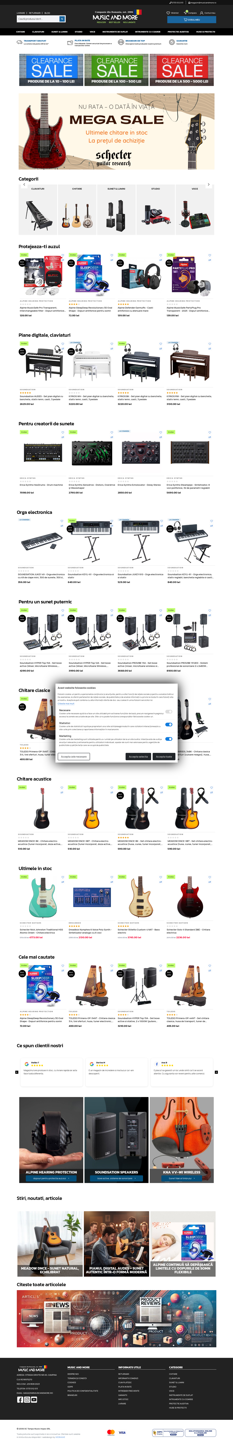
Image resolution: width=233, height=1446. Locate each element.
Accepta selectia (138, 756)
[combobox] (41, 18)
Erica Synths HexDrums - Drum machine (41, 484)
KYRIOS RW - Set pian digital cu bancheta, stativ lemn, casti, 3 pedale (189, 398)
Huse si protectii (205, 31)
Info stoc (123, 1399)
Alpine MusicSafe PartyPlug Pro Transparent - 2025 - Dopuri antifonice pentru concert (187, 309)
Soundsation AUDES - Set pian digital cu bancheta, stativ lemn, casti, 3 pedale (41, 398)
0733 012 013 (176, 2)
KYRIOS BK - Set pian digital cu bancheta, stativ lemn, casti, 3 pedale (140, 398)
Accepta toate (164, 756)
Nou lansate (129, 22)
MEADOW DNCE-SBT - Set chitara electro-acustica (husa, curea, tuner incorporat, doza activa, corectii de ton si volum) (190, 843)
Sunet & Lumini (59, 31)
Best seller (114, 22)
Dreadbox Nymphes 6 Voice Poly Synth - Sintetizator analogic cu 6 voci (90, 931)
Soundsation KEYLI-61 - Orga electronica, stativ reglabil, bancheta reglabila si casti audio (190, 576)
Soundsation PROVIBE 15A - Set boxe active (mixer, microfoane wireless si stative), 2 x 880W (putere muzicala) (137, 664)
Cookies (72, 1382)
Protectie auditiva (178, 31)
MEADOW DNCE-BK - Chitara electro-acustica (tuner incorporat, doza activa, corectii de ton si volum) (39, 843)
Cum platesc (125, 1382)
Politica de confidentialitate (83, 1390)
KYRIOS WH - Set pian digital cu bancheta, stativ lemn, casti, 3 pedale (91, 398)
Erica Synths (28, 478)
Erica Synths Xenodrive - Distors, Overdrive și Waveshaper (92, 486)
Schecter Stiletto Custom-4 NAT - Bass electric (139, 931)
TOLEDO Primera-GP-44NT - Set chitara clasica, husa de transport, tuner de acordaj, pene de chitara (188, 1020)
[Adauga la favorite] (63, 255)
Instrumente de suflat (115, 31)
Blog (47, 13)
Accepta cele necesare (74, 756)
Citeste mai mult (66, 703)
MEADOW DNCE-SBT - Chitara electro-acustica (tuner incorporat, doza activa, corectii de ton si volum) (89, 843)
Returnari (35, 13)
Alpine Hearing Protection (36, 301)
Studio (78, 31)
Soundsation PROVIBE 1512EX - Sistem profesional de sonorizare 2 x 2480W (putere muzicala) (187, 664)
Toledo (24, 744)
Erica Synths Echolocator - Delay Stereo (139, 484)
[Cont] (207, 13)
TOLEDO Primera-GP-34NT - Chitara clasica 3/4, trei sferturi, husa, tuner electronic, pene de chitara (43, 753)
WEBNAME (60, 1437)
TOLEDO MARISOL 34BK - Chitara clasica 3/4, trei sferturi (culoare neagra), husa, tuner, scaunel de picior (188, 753)
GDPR (70, 1386)
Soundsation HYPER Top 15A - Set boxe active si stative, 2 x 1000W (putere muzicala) (139, 1020)
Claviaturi (38, 31)
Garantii (122, 1395)
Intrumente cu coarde (147, 31)
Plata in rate (125, 1386)
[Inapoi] (24, 184)
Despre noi (73, 1374)
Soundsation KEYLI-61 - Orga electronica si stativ (91, 576)
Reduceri (101, 22)
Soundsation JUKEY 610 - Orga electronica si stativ (140, 576)
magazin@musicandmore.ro (202, 2)
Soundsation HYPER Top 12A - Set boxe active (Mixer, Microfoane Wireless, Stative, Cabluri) (90, 664)
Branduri (72, 1395)
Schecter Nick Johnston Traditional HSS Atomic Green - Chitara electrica (41, 931)
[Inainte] (209, 184)
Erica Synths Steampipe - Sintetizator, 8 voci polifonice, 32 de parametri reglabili (188, 486)
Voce (92, 31)
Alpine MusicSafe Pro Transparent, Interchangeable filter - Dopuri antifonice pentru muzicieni (42, 309)
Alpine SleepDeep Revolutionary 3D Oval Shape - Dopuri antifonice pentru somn (90, 309)
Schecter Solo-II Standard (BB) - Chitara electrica (188, 931)
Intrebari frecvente (128, 1390)
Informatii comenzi (128, 1378)
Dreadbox (75, 923)
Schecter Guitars (30, 923)
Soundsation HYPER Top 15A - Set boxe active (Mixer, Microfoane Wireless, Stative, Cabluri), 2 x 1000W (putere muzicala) (41, 664)
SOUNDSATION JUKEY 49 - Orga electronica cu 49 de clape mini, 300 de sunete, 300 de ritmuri (41, 576)
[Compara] (63, 260)
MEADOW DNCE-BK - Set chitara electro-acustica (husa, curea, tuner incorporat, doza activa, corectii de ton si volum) (140, 843)
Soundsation (28, 389)
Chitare (20, 31)
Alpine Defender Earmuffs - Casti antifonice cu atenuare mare (135, 309)
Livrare (21, 13)
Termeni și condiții (77, 1378)
